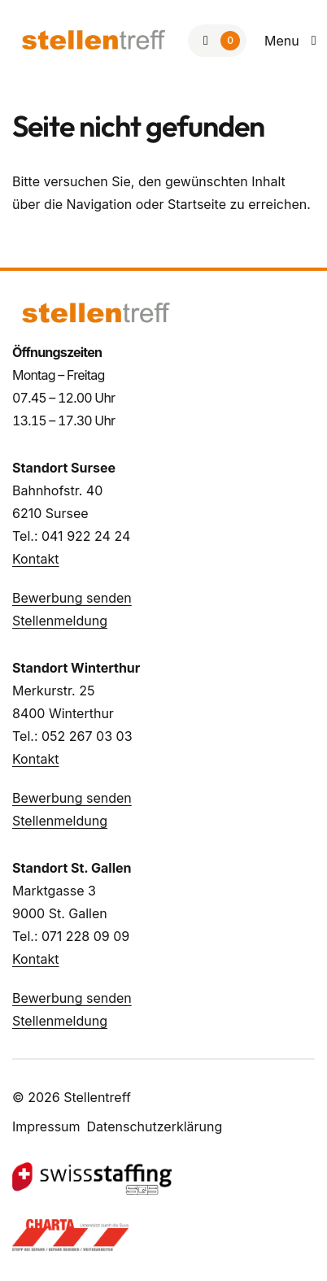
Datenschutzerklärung (155, 1126)
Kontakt (35, 559)
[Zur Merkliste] (217, 40)
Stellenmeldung (59, 620)
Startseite (197, 204)
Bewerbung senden (72, 598)
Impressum (46, 1126)
